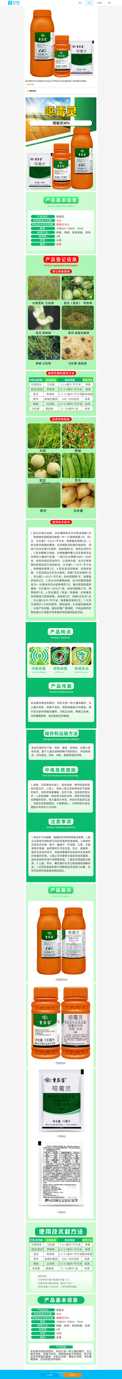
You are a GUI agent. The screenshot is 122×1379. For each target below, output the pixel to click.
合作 (109, 3)
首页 (80, 3)
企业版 (99, 3)
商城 (89, 3)
